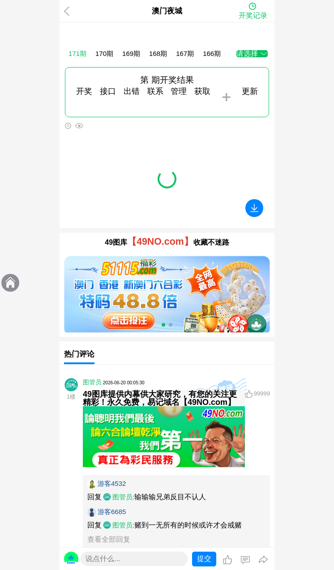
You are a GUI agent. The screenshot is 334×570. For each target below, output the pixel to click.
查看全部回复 (108, 539)
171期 (77, 53)
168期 (158, 53)
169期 (131, 53)
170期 (104, 53)
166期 (212, 53)
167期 (185, 53)
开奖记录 (253, 15)
